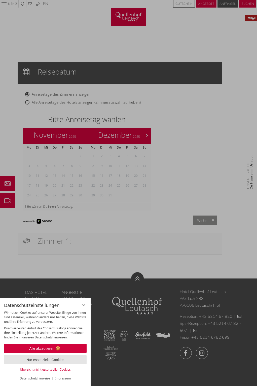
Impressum (63, 378)
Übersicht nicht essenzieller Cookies (45, 369)
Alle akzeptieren (45, 348)
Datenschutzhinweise (35, 378)
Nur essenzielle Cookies (45, 360)
